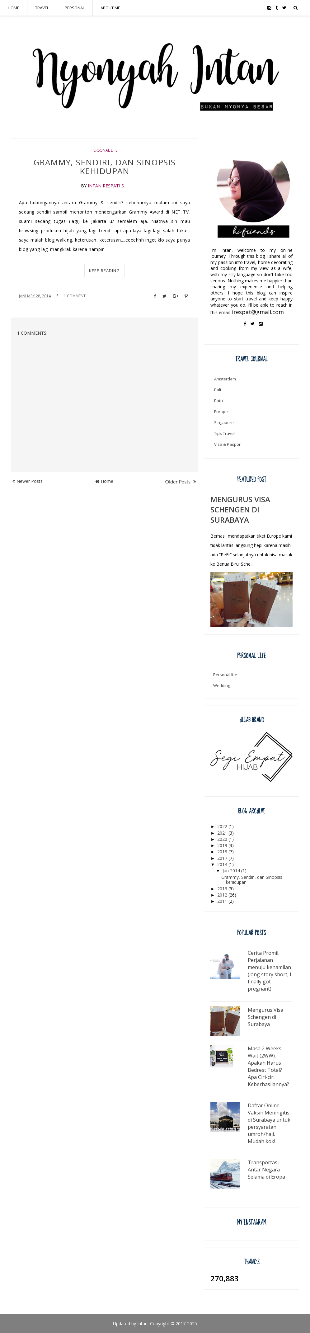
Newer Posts (27, 481)
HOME (13, 8)
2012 (222, 895)
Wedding (221, 685)
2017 (222, 858)
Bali (217, 390)
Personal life (104, 150)
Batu (218, 400)
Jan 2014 (232, 871)
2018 (222, 852)
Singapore (224, 422)
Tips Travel (224, 433)
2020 (222, 839)
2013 (222, 889)
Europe (221, 411)
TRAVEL (42, 8)
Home (104, 481)
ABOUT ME (110, 8)
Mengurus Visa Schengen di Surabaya (240, 509)
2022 (222, 826)
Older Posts (180, 481)
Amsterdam (225, 379)
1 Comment (75, 296)
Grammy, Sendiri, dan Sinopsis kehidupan (104, 167)
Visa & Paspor (227, 444)
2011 (222, 901)
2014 (222, 864)
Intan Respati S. (106, 186)
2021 (222, 833)
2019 (222, 845)
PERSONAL (75, 8)
